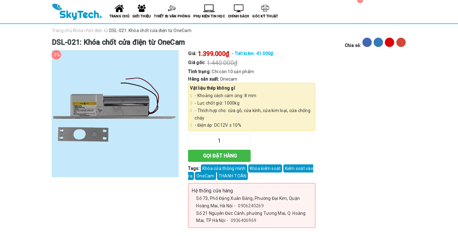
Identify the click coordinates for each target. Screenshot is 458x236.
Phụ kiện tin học (209, 16)
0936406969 (244, 220)
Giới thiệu (141, 16)
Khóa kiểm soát (265, 168)
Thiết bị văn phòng (172, 16)
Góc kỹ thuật (265, 16)
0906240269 (251, 205)
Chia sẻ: (353, 45)
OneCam (205, 175)
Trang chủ (119, 16)
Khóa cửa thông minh (224, 168)
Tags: (194, 168)
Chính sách (238, 16)
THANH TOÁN (233, 175)
